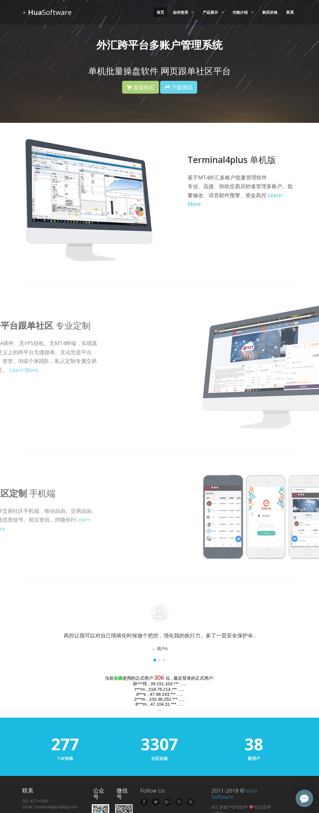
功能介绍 (243, 12)
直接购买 (140, 87)
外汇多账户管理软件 (229, 807)
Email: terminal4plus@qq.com (50, 806)
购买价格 (270, 12)
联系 (290, 12)
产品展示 (213, 12)
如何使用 (183, 12)
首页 (160, 12)
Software (47, 12)
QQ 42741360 (35, 801)
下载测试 (179, 87)
